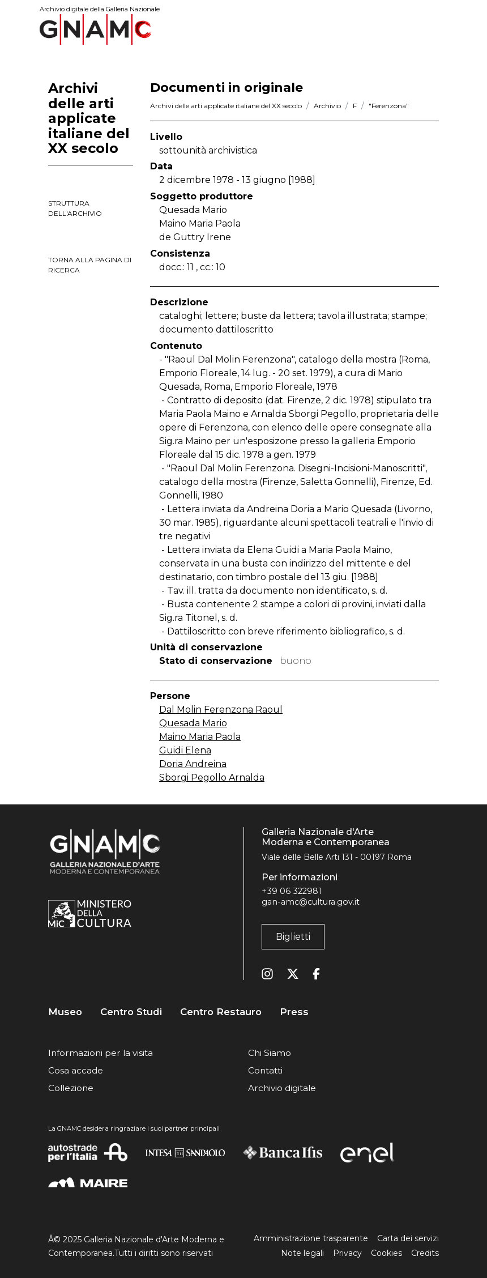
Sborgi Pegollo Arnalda (211, 777)
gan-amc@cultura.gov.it (311, 902)
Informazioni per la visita (100, 1052)
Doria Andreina (193, 764)
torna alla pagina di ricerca (89, 264)
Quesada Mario (193, 723)
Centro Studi (131, 1012)
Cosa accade (75, 1070)
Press (294, 1012)
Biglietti (293, 936)
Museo (65, 1012)
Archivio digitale (282, 1088)
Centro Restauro (221, 1012)
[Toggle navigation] (431, 29)
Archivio (327, 105)
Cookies (386, 1253)
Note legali (302, 1253)
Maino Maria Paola (200, 736)
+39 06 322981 (292, 891)
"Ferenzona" (389, 105)
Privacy (347, 1253)
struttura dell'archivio (75, 208)
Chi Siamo (269, 1052)
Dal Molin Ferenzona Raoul (221, 709)
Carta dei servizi (408, 1238)
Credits (425, 1253)
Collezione (70, 1088)
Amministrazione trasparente (311, 1238)
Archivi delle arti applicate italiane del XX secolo (226, 105)
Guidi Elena (185, 750)
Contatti (265, 1070)
